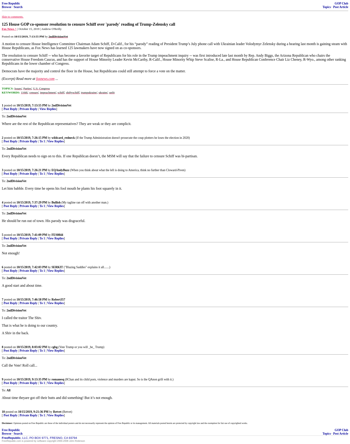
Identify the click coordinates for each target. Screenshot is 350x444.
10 (3, 411)
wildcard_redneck (63, 137)
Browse (6, 7)
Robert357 (58, 299)
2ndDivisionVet (61, 105)
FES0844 (57, 235)
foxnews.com (45, 79)
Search (18, 7)
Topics (327, 7)
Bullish (56, 202)
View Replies (48, 109)
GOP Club (341, 3)
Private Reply (29, 109)
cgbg (55, 347)
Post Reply (10, 109)
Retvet (57, 411)
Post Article (340, 7)
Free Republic (11, 3)
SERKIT (57, 267)
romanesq (58, 379)
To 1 (42, 141)
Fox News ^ (9, 29)
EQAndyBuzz (60, 170)
